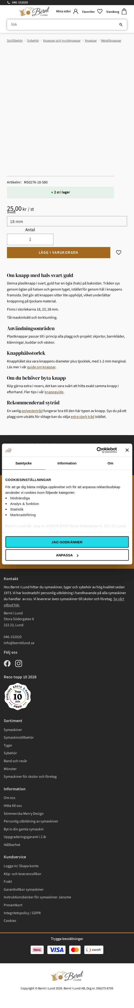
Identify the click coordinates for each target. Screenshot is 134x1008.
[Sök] (121, 25)
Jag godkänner (67, 542)
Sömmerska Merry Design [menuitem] (24, 813)
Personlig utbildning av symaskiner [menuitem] (31, 821)
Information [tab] (67, 463)
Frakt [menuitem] (8, 881)
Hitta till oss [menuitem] (13, 805)
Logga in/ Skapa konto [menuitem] (21, 866)
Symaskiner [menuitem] (13, 729)
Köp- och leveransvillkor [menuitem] (22, 873)
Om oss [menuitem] (9, 797)
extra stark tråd (82, 416)
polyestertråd (32, 410)
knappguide (54, 392)
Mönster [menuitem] (10, 768)
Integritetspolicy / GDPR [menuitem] (22, 913)
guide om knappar (41, 367)
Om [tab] (110, 463)
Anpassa (67, 555)
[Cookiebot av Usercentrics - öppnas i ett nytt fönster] (96, 450)
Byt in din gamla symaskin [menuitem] (24, 829)
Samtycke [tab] (23, 463)
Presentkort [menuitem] (13, 905)
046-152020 (20, 2)
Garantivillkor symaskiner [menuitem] (24, 889)
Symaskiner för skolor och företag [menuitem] (30, 776)
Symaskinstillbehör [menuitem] (19, 737)
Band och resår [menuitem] (15, 761)
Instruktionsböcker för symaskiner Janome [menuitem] (37, 897)
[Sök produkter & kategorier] (67, 25)
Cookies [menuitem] (10, 920)
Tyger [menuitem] (8, 745)
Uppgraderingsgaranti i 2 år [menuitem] (25, 836)
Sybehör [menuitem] (10, 753)
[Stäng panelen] (127, 450)
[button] (92, 11)
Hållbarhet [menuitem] (12, 844)
